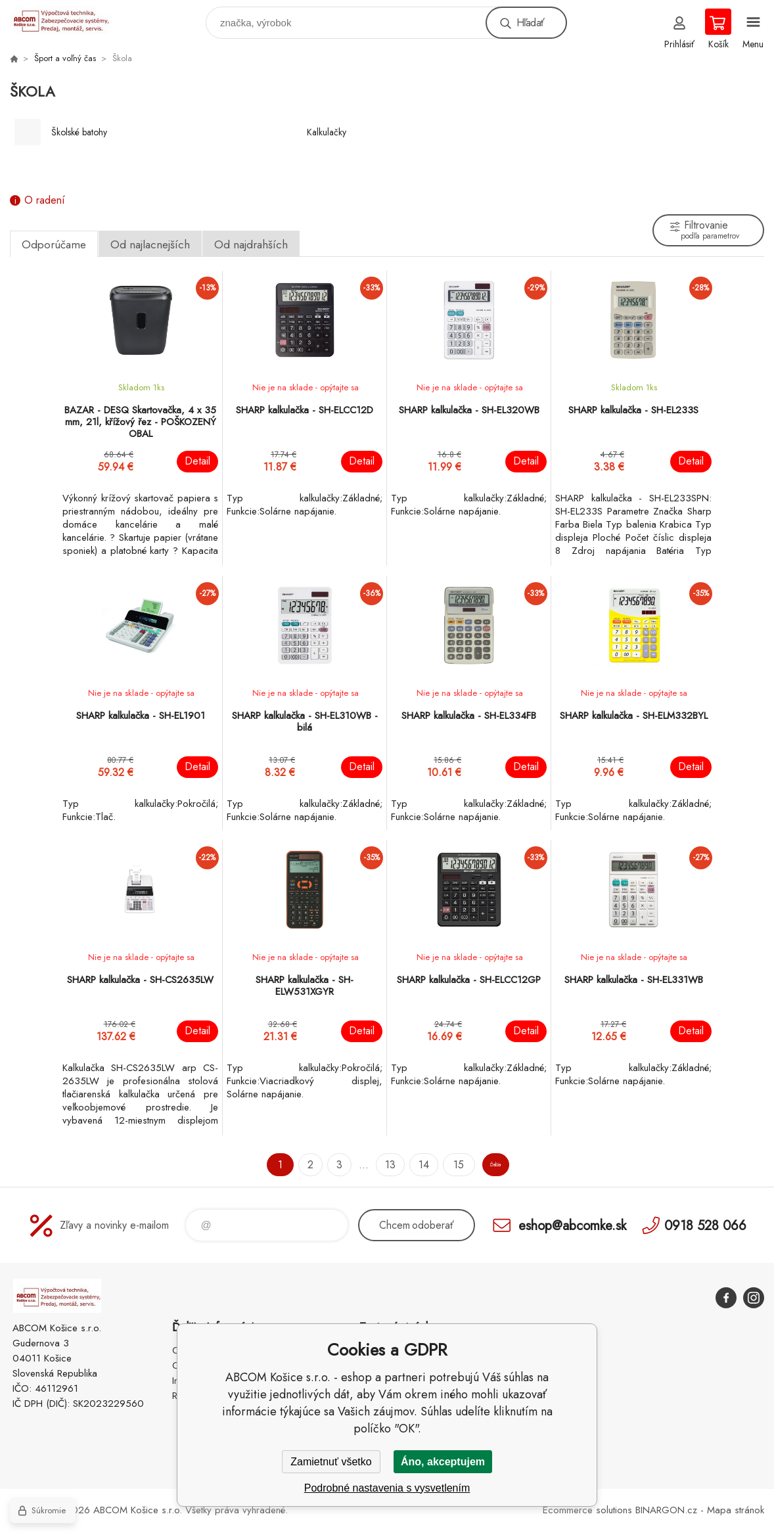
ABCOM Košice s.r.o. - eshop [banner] (68, 19)
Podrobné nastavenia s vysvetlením (387, 1488)
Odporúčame (54, 244)
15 (438, 1164)
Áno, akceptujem (443, 1461)
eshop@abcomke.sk (572, 1225)
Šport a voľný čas (65, 58)
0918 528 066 (705, 1225)
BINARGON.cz (666, 1510)
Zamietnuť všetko (330, 1461)
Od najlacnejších (150, 244)
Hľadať (530, 22)
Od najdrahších (251, 244)
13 (371, 1164)
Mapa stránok (735, 1510)
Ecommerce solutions (587, 1510)
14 (404, 1164)
